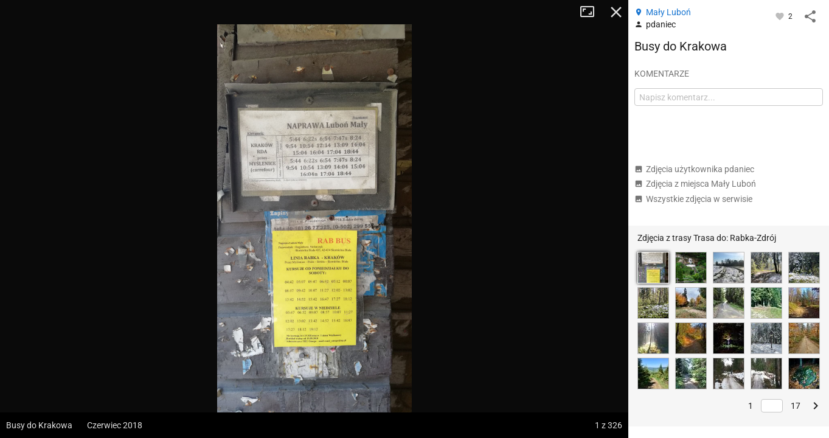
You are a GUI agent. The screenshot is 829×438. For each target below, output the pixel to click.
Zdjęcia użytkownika (694, 169)
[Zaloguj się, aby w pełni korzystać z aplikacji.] (780, 16)
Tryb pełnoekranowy (592, 12)
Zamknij (616, 12)
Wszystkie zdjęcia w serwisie (693, 199)
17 (795, 406)
